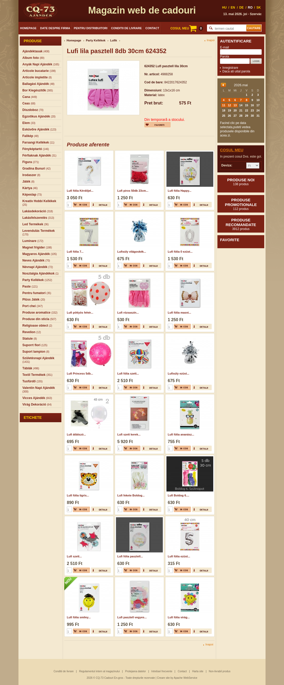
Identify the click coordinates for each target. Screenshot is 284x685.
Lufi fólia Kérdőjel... (80, 190)
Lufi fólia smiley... (79, 617)
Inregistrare (230, 68)
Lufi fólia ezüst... (179, 556)
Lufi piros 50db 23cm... (132, 190)
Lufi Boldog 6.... (178, 495)
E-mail (224, 47)
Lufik (113, 40)
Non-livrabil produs (219, 671)
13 (235, 105)
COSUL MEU (186, 28)
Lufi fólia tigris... (78, 495)
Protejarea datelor (135, 671)
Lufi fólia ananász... (181, 434)
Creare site (163, 677)
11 (223, 105)
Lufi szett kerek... (128, 434)
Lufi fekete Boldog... (131, 495)
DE (241, 7)
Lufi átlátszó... (76, 434)
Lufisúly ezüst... (178, 373)
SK (258, 7)
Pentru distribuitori (90, 28)
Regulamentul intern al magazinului (99, 671)
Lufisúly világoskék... (131, 251)
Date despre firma (55, 28)
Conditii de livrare (126, 28)
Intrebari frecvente (161, 671)
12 (229, 105)
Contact (152, 28)
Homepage (28, 28)
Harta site (197, 671)
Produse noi (240, 182)
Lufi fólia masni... (179, 312)
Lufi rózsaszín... (128, 312)
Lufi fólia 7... (75, 251)
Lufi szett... (74, 556)
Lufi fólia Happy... (179, 190)
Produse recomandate (240, 224)
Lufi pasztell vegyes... (132, 617)
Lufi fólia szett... (128, 373)
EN (233, 7)
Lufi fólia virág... (179, 617)
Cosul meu (231, 150)
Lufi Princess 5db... (80, 373)
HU (224, 7)
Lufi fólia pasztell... (130, 556)
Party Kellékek (95, 40)
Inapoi (211, 40)
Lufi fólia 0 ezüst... (180, 251)
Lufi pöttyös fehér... (80, 312)
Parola (224, 56)
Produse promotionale (240, 204)
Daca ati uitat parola (236, 71)
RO (250, 7)
